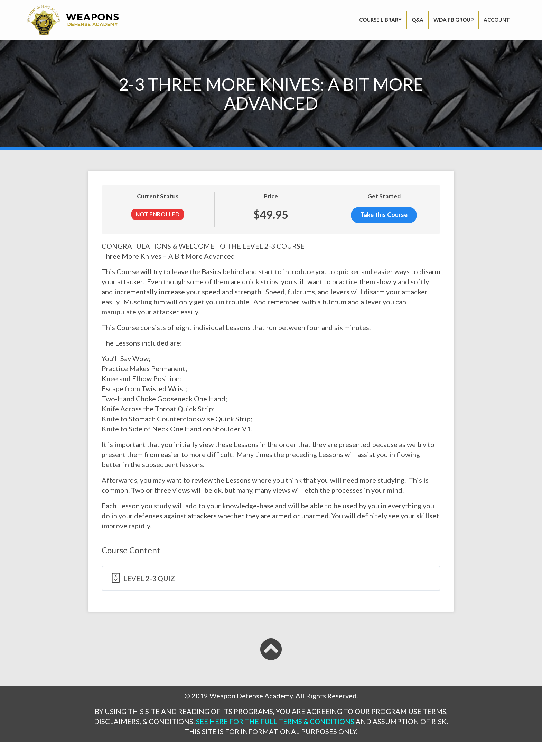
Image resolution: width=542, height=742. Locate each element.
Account (497, 20)
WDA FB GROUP (453, 20)
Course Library (380, 20)
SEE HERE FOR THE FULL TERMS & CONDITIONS (275, 721)
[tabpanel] (271, 386)
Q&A (417, 20)
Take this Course (384, 215)
